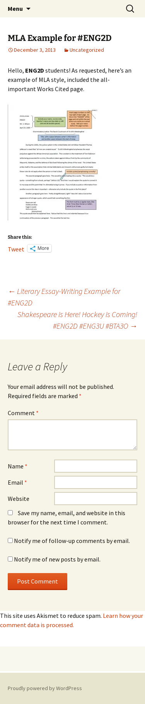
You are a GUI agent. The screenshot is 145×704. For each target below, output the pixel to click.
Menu (15, 8)
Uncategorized (87, 49)
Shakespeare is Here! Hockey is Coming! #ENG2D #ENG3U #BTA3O (77, 320)
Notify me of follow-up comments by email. (72, 541)
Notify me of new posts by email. (57, 559)
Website (18, 498)
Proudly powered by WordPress (45, 688)
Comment (23, 413)
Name (17, 466)
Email (17, 482)
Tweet (16, 248)
